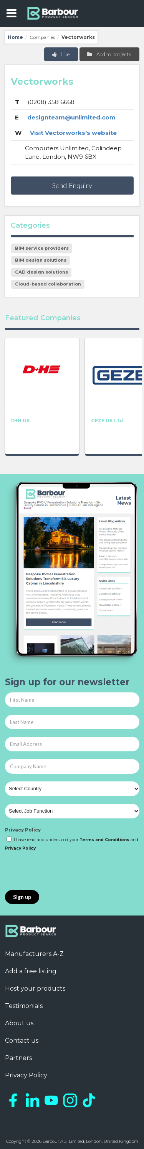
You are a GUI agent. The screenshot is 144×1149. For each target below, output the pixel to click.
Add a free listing (30, 971)
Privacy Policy (23, 830)
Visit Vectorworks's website (73, 132)
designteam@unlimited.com (71, 117)
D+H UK (20, 421)
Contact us (21, 1040)
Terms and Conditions (104, 839)
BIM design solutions (40, 260)
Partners (18, 1058)
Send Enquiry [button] (72, 185)
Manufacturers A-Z (34, 954)
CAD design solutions (41, 272)
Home (15, 37)
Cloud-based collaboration (48, 284)
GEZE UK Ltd (107, 421)
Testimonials (24, 1006)
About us (19, 1023)
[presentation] (63, 871)
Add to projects (108, 54)
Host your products (35, 988)
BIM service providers (42, 248)
